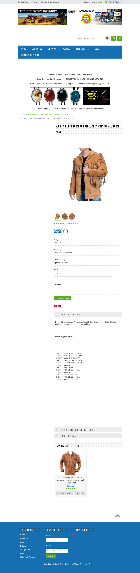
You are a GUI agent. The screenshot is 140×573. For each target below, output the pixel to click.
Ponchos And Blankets (28, 244)
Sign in (43, 2)
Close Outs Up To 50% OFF (30, 132)
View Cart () (113, 2)
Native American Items (28, 225)
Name (48, 535)
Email (48, 546)
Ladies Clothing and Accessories (32, 211)
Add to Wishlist (77, 493)
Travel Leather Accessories (30, 268)
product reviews (71, 224)
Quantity (57, 285)
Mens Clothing (34, 114)
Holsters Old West (26, 193)
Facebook (74, 535)
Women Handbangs (27, 263)
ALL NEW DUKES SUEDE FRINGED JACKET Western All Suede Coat (70, 480)
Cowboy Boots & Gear (28, 174)
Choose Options (64, 493)
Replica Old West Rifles (28, 254)
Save (59, 306)
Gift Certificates (23, 2)
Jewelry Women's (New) (29, 207)
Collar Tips (24, 169)
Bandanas (23, 150)
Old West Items (25, 230)
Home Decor (24, 197)
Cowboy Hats (24, 179)
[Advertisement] (68, 65)
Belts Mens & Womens (28, 155)
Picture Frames (25, 240)
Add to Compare (83, 493)
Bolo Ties (23, 165)
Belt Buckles (24, 160)
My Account (34, 2)
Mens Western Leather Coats (55, 114)
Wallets (22, 272)
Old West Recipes (26, 141)
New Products (25, 136)
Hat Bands (23, 183)
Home (23, 114)
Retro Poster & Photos (28, 258)
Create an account (54, 2)
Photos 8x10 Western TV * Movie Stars (34, 235)
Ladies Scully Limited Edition (30, 216)
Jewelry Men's (25, 202)
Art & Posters (24, 146)
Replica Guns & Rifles (28, 249)
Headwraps (24, 188)
